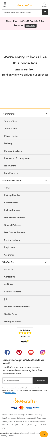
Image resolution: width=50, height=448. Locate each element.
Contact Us (9, 276)
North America (34, 433)
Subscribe (40, 380)
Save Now (31, 25)
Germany (3, 435)
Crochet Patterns (12, 224)
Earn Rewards (11, 173)
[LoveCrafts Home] (25, 400)
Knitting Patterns (12, 210)
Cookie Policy (10, 313)
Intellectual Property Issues (17, 158)
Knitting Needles (12, 195)
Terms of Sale (10, 128)
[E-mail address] (17, 380)
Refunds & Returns (13, 150)
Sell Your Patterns (12, 291)
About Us (8, 269)
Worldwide (24, 433)
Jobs (6, 299)
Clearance (9, 254)
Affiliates (8, 284)
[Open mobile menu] (5, 5)
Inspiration (9, 247)
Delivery (8, 143)
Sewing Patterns (12, 239)
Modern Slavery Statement (17, 306)
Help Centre (10, 165)
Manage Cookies (12, 321)
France (11, 435)
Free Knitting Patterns (14, 217)
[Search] (45, 12)
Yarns (7, 187)
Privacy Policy (11, 135)
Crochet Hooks (11, 202)
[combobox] (22, 12)
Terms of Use (10, 121)
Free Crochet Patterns (14, 232)
